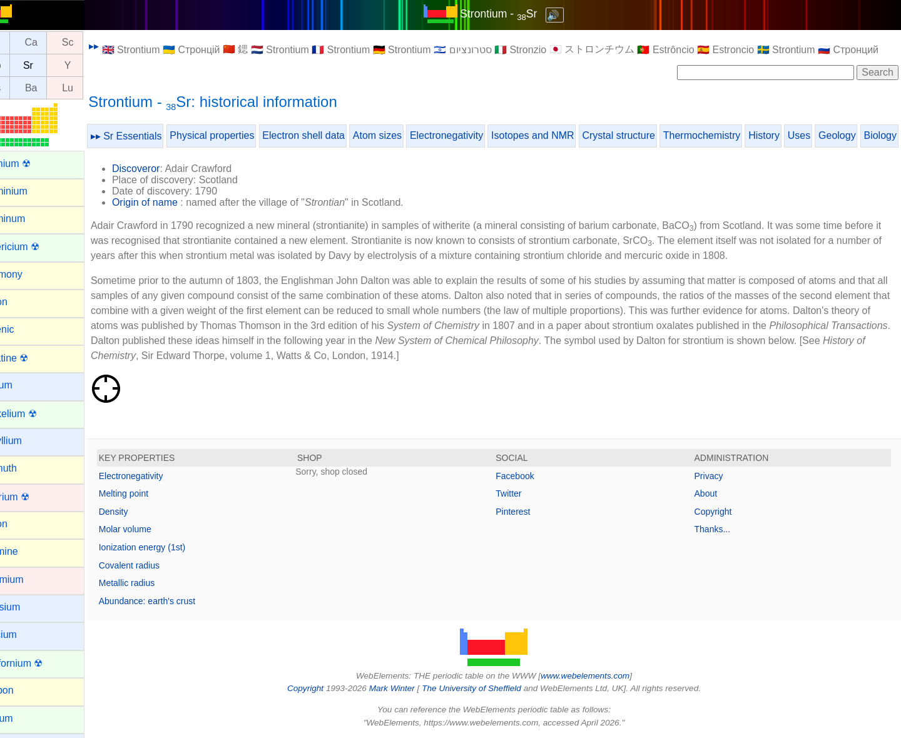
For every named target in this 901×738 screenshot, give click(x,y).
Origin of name (173, 202)
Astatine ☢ (32, 358)
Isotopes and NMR (561, 135)
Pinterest (527, 512)
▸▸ (122, 46)
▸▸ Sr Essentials (154, 136)
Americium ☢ (38, 246)
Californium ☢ (40, 663)
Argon (22, 301)
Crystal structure (647, 135)
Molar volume (153, 529)
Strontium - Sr (512, 14)
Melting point (151, 493)
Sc (96, 43)
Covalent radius (157, 565)
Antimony (30, 274)
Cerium (25, 718)
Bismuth (27, 468)
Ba (59, 88)
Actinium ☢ (34, 163)
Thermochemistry (730, 135)
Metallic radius (155, 583)
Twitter (523, 493)
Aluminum (31, 218)
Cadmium (30, 579)
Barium (25, 385)
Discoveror (164, 168)
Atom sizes (405, 135)
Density (141, 512)
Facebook (529, 476)
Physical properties (240, 135)
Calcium (27, 634)
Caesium (28, 607)
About (713, 493)
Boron (22, 523)
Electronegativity (474, 135)
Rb (22, 65)
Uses (827, 135)
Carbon (25, 690)
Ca (59, 43)
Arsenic (25, 329)
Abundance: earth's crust (175, 601)
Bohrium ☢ (33, 497)
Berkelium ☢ (37, 413)
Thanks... (719, 529)
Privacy (715, 476)
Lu (95, 88)
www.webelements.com (599, 675)
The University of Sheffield (486, 688)
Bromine (27, 551)
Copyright (720, 512)
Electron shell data (331, 135)
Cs (23, 88)
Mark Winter (406, 688)
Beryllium (29, 440)
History (792, 135)
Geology (865, 135)
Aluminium (32, 191)
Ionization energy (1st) (170, 547)
